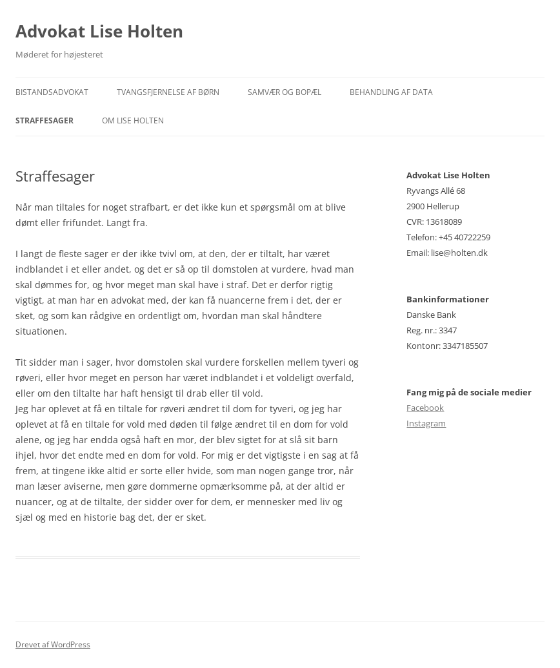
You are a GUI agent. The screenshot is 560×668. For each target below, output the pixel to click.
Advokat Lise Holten (99, 31)
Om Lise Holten (133, 120)
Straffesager (44, 120)
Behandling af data (391, 92)
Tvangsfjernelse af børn (168, 92)
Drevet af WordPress (52, 644)
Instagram (426, 423)
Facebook (425, 407)
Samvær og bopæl (284, 92)
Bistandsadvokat (51, 92)
